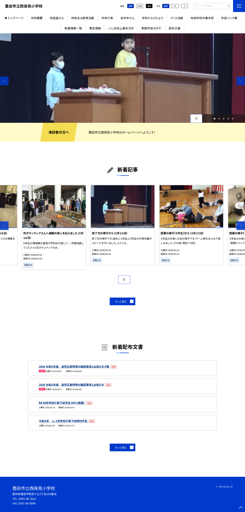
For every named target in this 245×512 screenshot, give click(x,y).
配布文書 (174, 28)
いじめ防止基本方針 (121, 28)
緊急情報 (95, 28)
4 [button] (228, 118)
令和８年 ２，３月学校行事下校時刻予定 (63, 421)
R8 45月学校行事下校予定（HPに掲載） (62, 403)
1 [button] (214, 118)
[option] (122, 78)
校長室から (57, 18)
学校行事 (107, 18)
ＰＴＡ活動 (177, 18)
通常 (130, 6)
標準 (166, 6)
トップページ (16, 18)
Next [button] (240, 81)
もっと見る (121, 301)
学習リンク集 (229, 18)
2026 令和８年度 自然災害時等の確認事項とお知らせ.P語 (74, 366)
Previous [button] (4, 81)
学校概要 (37, 18)
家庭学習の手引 (151, 28)
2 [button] (219, 118)
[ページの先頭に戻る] (240, 507)
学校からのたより (152, 18)
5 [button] (233, 118)
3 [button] (223, 118)
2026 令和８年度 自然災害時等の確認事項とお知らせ (72, 385)
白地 (140, 6)
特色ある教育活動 (82, 18)
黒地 (149, 6)
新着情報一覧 (73, 28)
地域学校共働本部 (202, 18)
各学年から (127, 18)
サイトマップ (226, 487)
